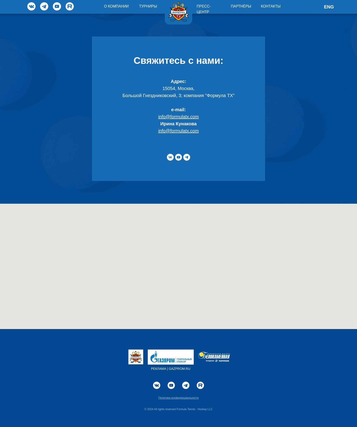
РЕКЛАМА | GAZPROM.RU (170, 368)
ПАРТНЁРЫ (241, 6)
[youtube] (178, 157)
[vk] (170, 157)
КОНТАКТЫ (270, 6)
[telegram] (186, 157)
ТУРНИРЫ (148, 6)
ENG (329, 6)
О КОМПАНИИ (116, 6)
